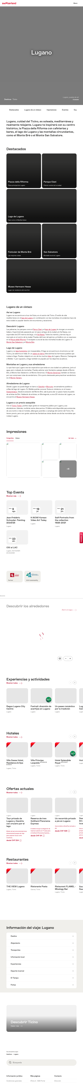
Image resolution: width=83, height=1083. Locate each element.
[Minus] (66, 658)
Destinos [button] (9, 1071)
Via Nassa (40, 335)
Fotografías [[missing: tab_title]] (10, 438)
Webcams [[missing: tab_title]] (24, 438)
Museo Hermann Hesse (25, 397)
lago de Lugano (27, 318)
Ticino (15, 99)
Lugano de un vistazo (32, 110)
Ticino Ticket (17, 406)
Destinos (8, 99)
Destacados (14, 110)
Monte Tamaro (16, 378)
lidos (49, 356)
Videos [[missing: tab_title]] (17, 438)
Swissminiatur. (11, 392)
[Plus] (70, 658)
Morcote (49, 387)
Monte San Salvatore (14, 342)
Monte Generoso (54, 373)
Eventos (65, 110)
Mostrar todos (18, 683)
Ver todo (71, 438)
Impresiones (51, 110)
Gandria (41, 387)
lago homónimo (21, 351)
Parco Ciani (37, 329)
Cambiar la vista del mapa (59, 658)
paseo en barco (39, 354)
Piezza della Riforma (18, 340)
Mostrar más (14, 496)
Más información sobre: (17, 829)
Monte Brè (30, 342)
